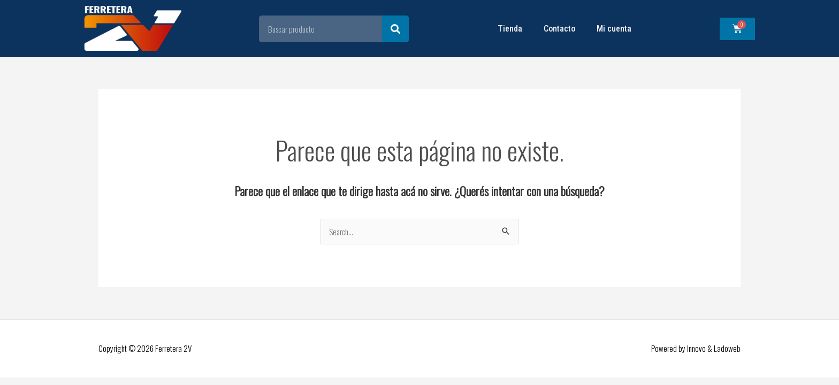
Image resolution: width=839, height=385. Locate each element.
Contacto (559, 29)
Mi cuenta (614, 29)
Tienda (510, 29)
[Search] (395, 29)
